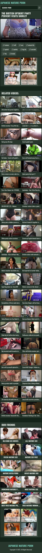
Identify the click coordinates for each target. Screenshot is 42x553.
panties (16, 49)
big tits (24, 49)
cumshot (33, 49)
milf (15, 45)
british (13, 53)
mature (7, 45)
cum (22, 45)
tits (6, 53)
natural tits (31, 45)
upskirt (7, 49)
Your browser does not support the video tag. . (21, 30)
